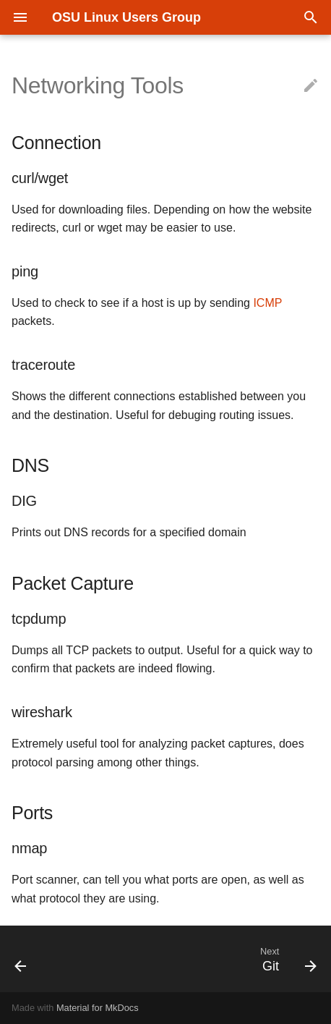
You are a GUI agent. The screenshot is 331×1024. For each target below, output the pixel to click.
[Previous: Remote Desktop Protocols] (21, 958)
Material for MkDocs (97, 1007)
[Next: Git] (287, 958)
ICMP (267, 303)
